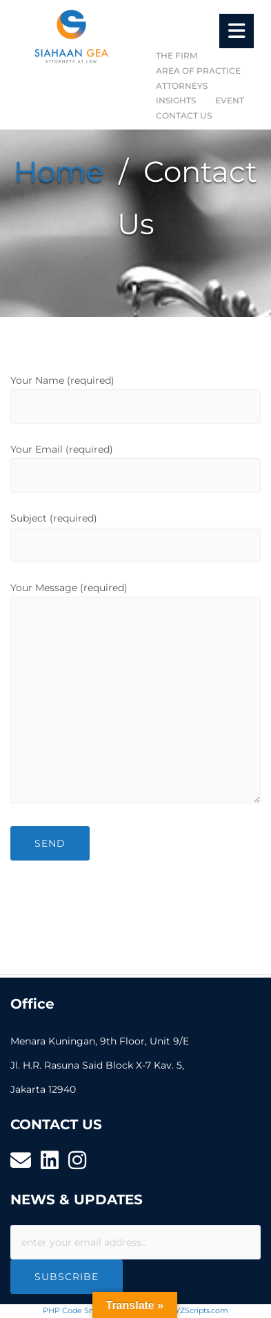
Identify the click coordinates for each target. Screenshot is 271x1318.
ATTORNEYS (182, 86)
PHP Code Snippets (80, 1310)
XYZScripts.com (199, 1310)
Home (58, 171)
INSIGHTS (176, 100)
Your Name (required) (135, 393)
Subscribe (66, 1276)
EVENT (229, 100)
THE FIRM (176, 55)
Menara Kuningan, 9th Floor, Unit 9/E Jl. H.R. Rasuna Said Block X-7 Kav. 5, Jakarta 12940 (99, 1065)
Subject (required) (135, 531)
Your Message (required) (135, 693)
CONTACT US (184, 115)
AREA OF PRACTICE (198, 70)
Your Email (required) (135, 462)
